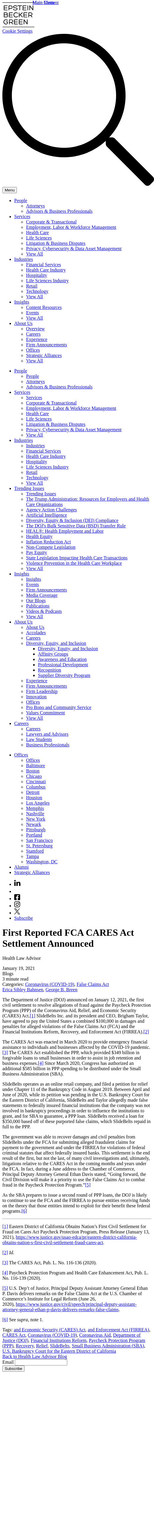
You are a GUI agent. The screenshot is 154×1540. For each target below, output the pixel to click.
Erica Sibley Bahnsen (22, 989)
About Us (23, 323)
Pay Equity (36, 552)
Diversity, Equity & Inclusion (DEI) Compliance (72, 520)
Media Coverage (41, 595)
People (20, 200)
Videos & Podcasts (44, 611)
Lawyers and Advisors (47, 734)
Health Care (37, 232)
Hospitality (36, 275)
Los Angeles (38, 802)
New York (35, 818)
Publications (37, 605)
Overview (35, 328)
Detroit (32, 792)
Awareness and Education (62, 659)
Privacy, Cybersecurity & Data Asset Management (73, 248)
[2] (146, 1031)
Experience (36, 339)
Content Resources (44, 307)
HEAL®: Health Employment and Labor (65, 531)
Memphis (35, 808)
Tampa (32, 856)
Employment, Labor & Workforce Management (71, 227)
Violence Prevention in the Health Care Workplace (74, 563)
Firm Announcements (46, 344)
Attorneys (35, 205)
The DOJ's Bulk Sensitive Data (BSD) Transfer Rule (76, 525)
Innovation (36, 696)
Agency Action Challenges (51, 509)
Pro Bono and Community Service (58, 707)
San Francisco (39, 840)
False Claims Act (93, 984)
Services (22, 216)
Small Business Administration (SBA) (108, 1345)
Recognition (49, 670)
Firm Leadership (41, 691)
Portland (34, 835)
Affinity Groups (53, 653)
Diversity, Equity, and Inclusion (56, 643)
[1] (32, 1015)
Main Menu (44, 2)
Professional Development (63, 664)
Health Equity (39, 536)
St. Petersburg (39, 845)
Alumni (21, 867)
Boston (32, 770)
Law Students (39, 739)
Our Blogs (36, 600)
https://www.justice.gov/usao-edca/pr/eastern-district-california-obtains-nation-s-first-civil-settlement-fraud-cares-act (69, 1240)
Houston (34, 797)
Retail (31, 285)
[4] (41, 1063)
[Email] (41, 1362)
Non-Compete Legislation (51, 547)
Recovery (24, 1345)
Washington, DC (41, 861)
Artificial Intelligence (46, 515)
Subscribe (23, 918)
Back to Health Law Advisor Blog (34, 1356)
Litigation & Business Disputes (55, 243)
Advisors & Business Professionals (59, 211)
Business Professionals (47, 744)
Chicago (34, 776)
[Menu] (9, 190)
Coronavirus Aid (95, 1335)
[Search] (78, 184)
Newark (33, 824)
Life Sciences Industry (47, 280)
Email (8, 1362)
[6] (24, 1211)
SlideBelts (60, 1345)
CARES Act (13, 1335)
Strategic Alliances (44, 355)
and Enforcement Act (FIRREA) (118, 1329)
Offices (33, 350)
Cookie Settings (17, 31)
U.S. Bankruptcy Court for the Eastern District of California (59, 1351)
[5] (88, 1184)
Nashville (35, 813)
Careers (33, 334)
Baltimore (35, 765)
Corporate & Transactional (51, 221)
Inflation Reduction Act (48, 541)
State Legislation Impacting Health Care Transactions (77, 557)
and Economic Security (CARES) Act (49, 1329)
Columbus (36, 786)
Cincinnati (36, 781)
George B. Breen (62, 989)
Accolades (36, 632)
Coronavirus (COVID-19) (49, 984)
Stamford (35, 851)
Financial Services (43, 264)
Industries (23, 259)
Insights (21, 301)
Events (32, 312)
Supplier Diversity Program (64, 675)
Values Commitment (45, 712)
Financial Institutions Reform (58, 1340)
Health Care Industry (46, 269)
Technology (37, 291)
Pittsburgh (36, 829)
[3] (5, 1052)
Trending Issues (29, 488)
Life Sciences (39, 237)
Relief (42, 1345)
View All (34, 253)
